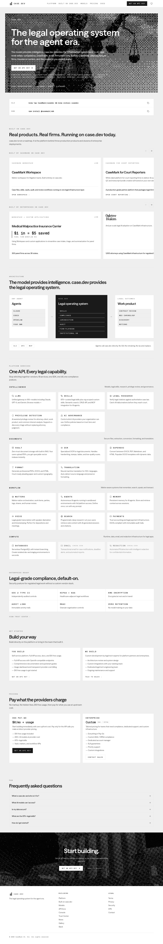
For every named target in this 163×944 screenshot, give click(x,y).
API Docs (62, 909)
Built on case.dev (68, 4)
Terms (110, 898)
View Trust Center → (19, 617)
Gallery (61, 923)
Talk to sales (94, 868)
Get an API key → (21, 677)
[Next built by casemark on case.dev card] (151, 151)
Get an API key (137, 4)
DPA (110, 909)
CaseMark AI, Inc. (23, 937)
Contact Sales (95, 757)
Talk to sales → (67, 68)
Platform (51, 4)
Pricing (94, 4)
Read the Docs (47, 68)
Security (111, 905)
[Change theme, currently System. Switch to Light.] (151, 3)
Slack (61, 927)
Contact (111, 912)
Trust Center (64, 916)
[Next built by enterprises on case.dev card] (151, 204)
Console (62, 912)
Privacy (111, 902)
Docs (102, 4)
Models (84, 4)
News (61, 920)
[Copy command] (148, 103)
